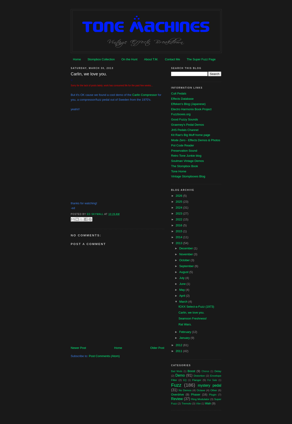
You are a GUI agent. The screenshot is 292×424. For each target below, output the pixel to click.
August (184, 272)
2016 (179, 225)
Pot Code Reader (182, 145)
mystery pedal (209, 385)
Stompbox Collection (101, 59)
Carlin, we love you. (191, 312)
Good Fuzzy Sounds (184, 119)
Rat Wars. (184, 324)
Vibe (198, 403)
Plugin (212, 394)
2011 (179, 351)
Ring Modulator (200, 399)
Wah (208, 403)
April (182, 295)
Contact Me (172, 59)
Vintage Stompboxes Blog (188, 176)
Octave (201, 390)
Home (77, 59)
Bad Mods (176, 371)
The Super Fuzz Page (201, 59)
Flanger (196, 379)
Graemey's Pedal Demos (187, 124)
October (185, 260)
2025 (179, 201)
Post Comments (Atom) (104, 356)
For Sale (212, 380)
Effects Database (182, 98)
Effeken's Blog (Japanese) (188, 104)
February (185, 332)
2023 (179, 213)
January (185, 338)
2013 (179, 243)
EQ (185, 380)
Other (213, 390)
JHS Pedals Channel (184, 130)
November (186, 254)
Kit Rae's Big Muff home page (190, 135)
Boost (191, 371)
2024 (179, 207)
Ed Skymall (95, 214)
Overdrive (177, 394)
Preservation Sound (184, 150)
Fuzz (176, 385)
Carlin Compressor (144, 95)
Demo (180, 375)
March (183, 301)
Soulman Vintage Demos (187, 161)
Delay (217, 371)
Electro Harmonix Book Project (191, 109)
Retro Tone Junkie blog (186, 155)
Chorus (205, 371)
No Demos (185, 390)
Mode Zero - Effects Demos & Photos (195, 140)
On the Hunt (129, 59)
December (186, 248)
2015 (179, 231)
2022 (179, 219)
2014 (179, 237)
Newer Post (78, 348)
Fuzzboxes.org (180, 114)
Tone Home (178, 171)
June (183, 284)
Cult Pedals (178, 93)
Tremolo (186, 403)
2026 (179, 195)
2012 (179, 345)
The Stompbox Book (184, 166)
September (187, 266)
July (182, 278)
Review (177, 399)
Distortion (199, 375)
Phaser (195, 394)
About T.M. (151, 59)
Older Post (157, 348)
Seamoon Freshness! (192, 318)
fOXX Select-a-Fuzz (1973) (196, 306)
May (182, 289)
